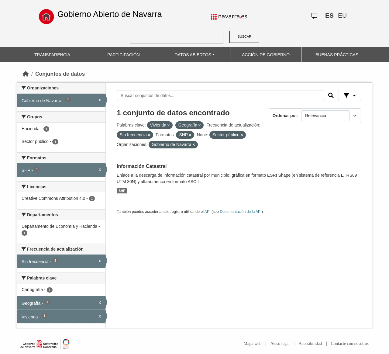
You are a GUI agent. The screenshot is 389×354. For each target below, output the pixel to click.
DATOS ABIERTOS (193, 54)
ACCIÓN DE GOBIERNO (266, 54)
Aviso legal (280, 343)
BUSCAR (244, 36)
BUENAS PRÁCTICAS (337, 54)
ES (329, 15)
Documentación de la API (241, 212)
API (208, 212)
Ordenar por (285, 115)
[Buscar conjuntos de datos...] (220, 95)
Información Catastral (142, 166)
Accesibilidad (310, 343)
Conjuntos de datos (60, 74)
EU (342, 15)
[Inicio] (26, 74)
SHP (122, 191)
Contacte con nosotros (350, 343)
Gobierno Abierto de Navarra (109, 14)
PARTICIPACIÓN (123, 54)
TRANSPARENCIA (52, 54)
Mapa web (253, 343)
